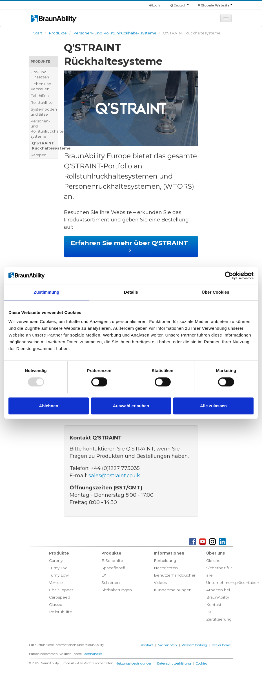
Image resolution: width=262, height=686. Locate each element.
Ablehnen (48, 405)
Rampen (38, 155)
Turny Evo (58, 568)
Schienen (110, 582)
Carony (56, 560)
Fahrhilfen (40, 95)
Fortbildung (165, 560)
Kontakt (213, 604)
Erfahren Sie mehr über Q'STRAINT (131, 246)
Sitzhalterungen (116, 590)
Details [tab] (131, 292)
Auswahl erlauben (131, 405)
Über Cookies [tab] (215, 292)
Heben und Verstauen (41, 86)
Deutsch (181, 5)
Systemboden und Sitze (44, 111)
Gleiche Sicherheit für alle (219, 567)
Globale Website (216, 5)
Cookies (201, 663)
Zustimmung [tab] (46, 292)
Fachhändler (92, 654)
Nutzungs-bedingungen (134, 663)
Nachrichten (166, 568)
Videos (160, 582)
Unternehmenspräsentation (232, 582)
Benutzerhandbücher (175, 575)
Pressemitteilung (194, 645)
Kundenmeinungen (173, 590)
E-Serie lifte (112, 560)
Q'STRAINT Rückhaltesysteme (45, 145)
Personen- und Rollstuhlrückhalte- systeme (114, 33)
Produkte (58, 33)
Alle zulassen (213, 405)
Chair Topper (61, 590)
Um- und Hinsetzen (40, 74)
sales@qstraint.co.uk (114, 475)
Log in (155, 5)
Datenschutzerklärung (174, 663)
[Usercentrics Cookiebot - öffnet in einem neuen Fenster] (229, 275)
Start (37, 33)
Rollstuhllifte (42, 102)
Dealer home (221, 645)
